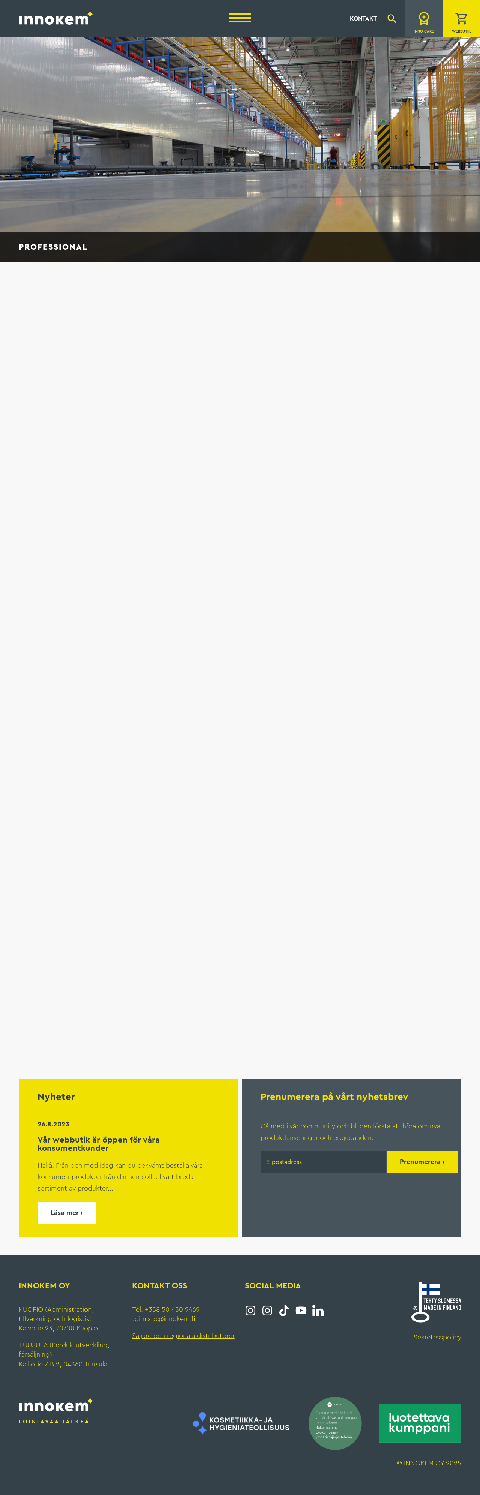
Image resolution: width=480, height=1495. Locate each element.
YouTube (301, 1310)
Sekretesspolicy (437, 1337)
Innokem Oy (56, 17)
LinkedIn (318, 1310)
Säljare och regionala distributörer (183, 1335)
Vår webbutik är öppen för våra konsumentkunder (99, 1144)
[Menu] (240, 17)
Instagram (250, 1310)
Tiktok (284, 1310)
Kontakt (363, 19)
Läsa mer (65, 1212)
